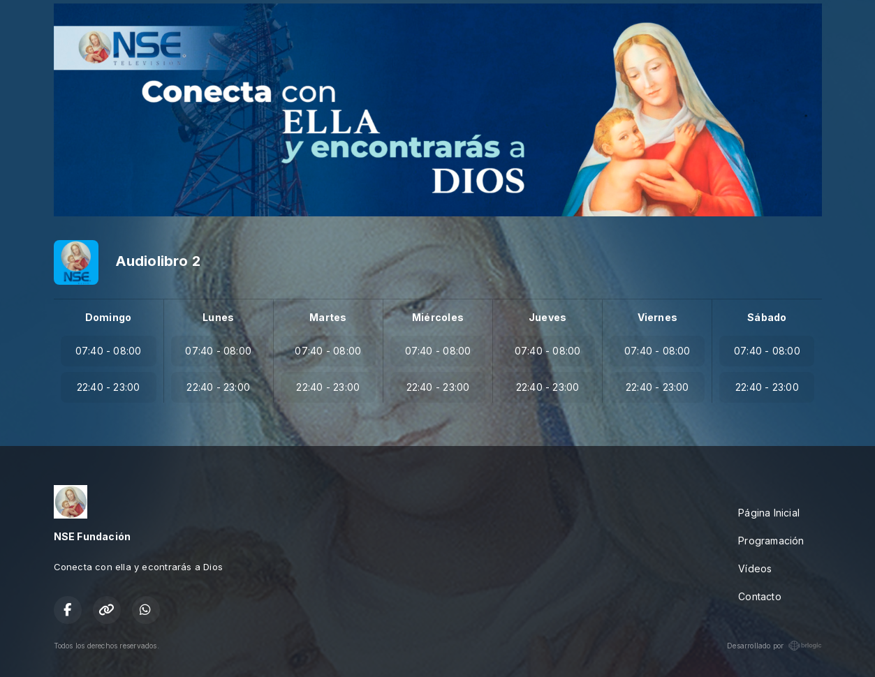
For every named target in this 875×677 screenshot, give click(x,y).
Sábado (766, 317)
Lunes (218, 317)
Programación (771, 540)
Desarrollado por (774, 645)
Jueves (547, 317)
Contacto (759, 596)
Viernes (657, 317)
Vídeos (755, 568)
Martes (327, 317)
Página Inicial (769, 513)
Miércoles (438, 317)
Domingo (108, 317)
